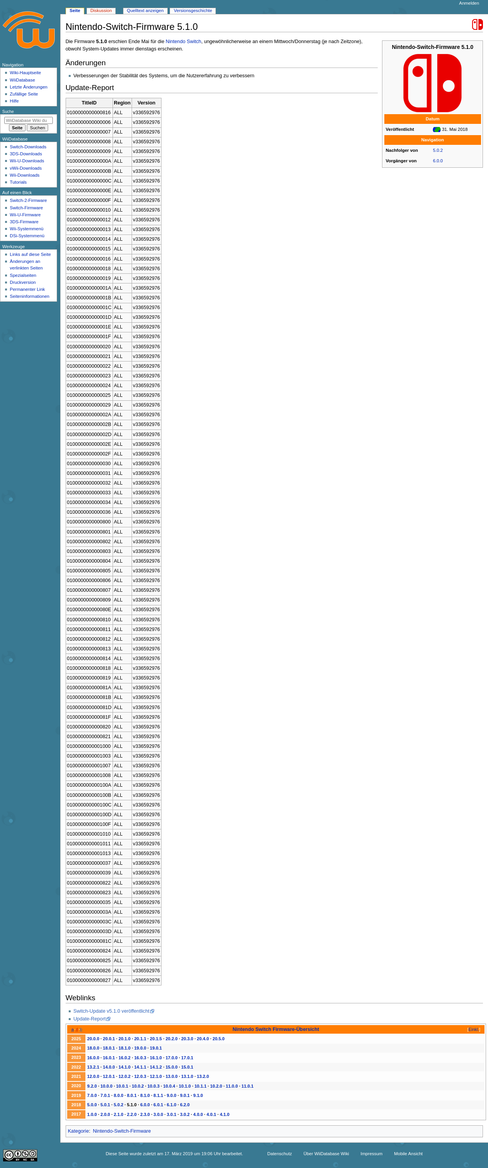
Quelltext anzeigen (145, 10)
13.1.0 (187, 1076)
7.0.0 (92, 1095)
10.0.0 (107, 1086)
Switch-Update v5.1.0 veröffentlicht (111, 1011)
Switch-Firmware (26, 207)
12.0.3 (140, 1076)
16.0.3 (140, 1057)
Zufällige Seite (24, 94)
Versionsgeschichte (193, 10)
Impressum (372, 1153)
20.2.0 (171, 1038)
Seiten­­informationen (29, 296)
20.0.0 (93, 1038)
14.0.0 (109, 1067)
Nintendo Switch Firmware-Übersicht (276, 1029)
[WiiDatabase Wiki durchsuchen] (28, 120)
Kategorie (78, 1131)
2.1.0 (118, 1114)
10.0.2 (138, 1086)
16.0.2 (124, 1057)
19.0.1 (156, 1048)
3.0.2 (185, 1114)
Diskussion (101, 10)
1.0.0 (92, 1114)
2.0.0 (105, 1114)
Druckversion (23, 282)
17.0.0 (171, 1057)
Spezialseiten (23, 275)
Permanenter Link (27, 289)
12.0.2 (124, 1076)
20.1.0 (124, 1038)
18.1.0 (124, 1048)
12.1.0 (156, 1076)
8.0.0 (118, 1095)
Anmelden (469, 3)
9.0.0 (172, 1095)
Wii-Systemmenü (26, 228)
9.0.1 (185, 1095)
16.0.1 (109, 1057)
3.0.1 (172, 1114)
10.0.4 (169, 1086)
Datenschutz (279, 1153)
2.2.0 (132, 1114)
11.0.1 (247, 1086)
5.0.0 (92, 1104)
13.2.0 (203, 1076)
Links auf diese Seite (30, 254)
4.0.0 (198, 1114)
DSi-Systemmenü (27, 235)
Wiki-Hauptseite (25, 72)
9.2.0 (92, 1086)
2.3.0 (145, 1114)
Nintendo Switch (183, 41)
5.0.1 (105, 1104)
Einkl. (474, 1029)
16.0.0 (93, 1057)
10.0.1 (122, 1086)
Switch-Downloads (28, 146)
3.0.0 (158, 1114)
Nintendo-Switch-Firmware (122, 1131)
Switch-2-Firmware (28, 200)
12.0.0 (93, 1076)
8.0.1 (132, 1095)
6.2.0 (185, 1104)
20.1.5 (156, 1038)
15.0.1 (187, 1067)
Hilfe (14, 101)
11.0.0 (232, 1086)
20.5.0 (218, 1038)
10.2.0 (216, 1086)
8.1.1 (158, 1095)
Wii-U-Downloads (27, 160)
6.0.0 (438, 160)
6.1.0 (172, 1104)
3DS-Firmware (24, 221)
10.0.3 (154, 1086)
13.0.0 (171, 1076)
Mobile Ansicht (408, 1153)
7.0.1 (105, 1095)
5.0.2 (438, 150)
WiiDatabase (22, 80)
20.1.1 (140, 1038)
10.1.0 (185, 1086)
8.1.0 (145, 1095)
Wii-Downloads (24, 175)
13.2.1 (93, 1067)
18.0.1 (109, 1048)
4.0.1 (211, 1114)
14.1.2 (156, 1067)
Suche (8, 111)
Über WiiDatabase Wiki (326, 1153)
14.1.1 (140, 1067)
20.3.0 (187, 1038)
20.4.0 (203, 1038)
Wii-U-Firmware (25, 214)
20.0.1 (109, 1038)
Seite (74, 10)
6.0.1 (158, 1104)
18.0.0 (93, 1048)
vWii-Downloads (26, 168)
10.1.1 (201, 1086)
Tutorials (18, 182)
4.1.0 (224, 1114)
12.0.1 (109, 1076)
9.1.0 (198, 1095)
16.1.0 (156, 1057)
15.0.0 (171, 1067)
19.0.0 (140, 1048)
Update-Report (89, 1019)
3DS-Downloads (26, 153)
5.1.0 (132, 1104)
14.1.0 (124, 1067)
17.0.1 (187, 1057)
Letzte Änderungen (28, 87)
